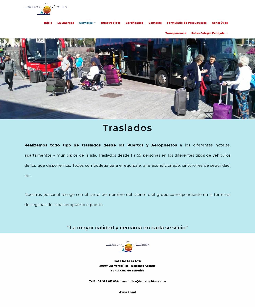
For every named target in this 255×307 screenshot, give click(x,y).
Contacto (155, 22)
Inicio (48, 22)
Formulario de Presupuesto (187, 22)
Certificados (134, 22)
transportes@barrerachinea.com (142, 281)
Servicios (86, 22)
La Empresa (65, 22)
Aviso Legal (127, 291)
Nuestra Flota (110, 22)
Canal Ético (220, 22)
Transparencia (175, 33)
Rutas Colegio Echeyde (208, 33)
